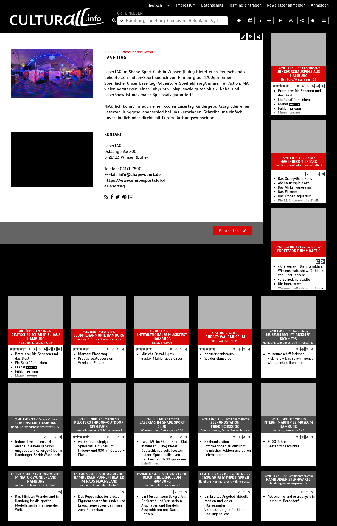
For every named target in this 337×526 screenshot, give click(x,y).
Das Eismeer (287, 192)
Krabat (283, 104)
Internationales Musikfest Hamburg (162, 337)
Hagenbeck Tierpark (298, 162)
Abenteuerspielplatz (293, 183)
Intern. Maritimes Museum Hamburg (288, 424)
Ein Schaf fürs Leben (294, 100)
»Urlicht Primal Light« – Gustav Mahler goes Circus (162, 356)
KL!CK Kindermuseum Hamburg (162, 479)
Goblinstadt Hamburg (35, 423)
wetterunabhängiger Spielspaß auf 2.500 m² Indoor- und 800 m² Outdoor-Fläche (101, 448)
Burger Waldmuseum (225, 337)
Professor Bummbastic (298, 251)
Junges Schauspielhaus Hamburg (298, 74)
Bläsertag (92, 354)
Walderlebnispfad (217, 358)
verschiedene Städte (294, 279)
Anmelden (320, 5)
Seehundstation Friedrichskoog (225, 424)
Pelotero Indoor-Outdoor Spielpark (98, 424)
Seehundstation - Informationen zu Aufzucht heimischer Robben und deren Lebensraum (227, 448)
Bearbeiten (232, 230)
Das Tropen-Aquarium (294, 196)
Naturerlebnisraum (219, 354)
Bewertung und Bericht (136, 52)
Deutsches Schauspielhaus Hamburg (35, 337)
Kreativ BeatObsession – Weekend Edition (97, 360)
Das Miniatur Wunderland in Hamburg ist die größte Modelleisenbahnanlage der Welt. (37, 503)
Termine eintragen (245, 5)
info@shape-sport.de (140, 174)
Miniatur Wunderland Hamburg (36, 479)
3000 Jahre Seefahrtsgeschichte (283, 444)
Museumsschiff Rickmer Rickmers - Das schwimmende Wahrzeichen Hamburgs (291, 358)
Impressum (186, 5)
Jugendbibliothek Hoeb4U (225, 478)
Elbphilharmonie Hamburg (99, 335)
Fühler (283, 108)
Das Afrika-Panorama (294, 187)
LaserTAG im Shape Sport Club (162, 424)
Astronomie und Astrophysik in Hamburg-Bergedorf (291, 498)
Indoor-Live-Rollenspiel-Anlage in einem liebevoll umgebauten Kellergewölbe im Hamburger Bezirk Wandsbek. (38, 448)
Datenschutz (212, 5)
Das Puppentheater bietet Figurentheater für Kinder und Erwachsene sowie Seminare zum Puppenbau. (101, 503)
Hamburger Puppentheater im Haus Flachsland (99, 479)
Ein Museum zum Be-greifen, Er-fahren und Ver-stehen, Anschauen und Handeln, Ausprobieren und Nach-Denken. (163, 505)
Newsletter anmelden (286, 5)
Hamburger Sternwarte (288, 479)
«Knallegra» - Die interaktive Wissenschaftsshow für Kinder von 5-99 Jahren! (301, 270)
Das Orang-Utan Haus (295, 179)
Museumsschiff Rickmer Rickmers (288, 337)
